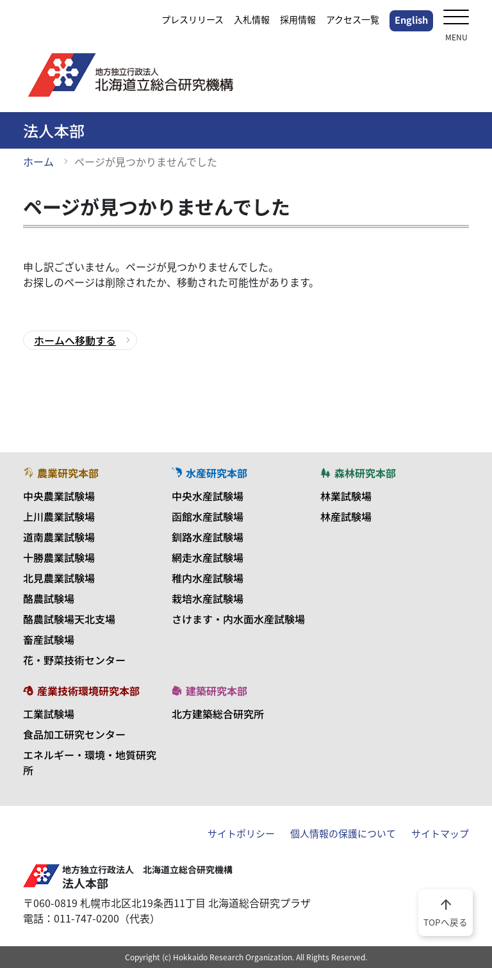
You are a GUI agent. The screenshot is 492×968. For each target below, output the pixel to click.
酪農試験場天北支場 (69, 619)
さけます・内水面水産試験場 (238, 619)
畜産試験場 (48, 639)
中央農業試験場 (59, 496)
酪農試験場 (48, 598)
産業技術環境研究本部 (81, 690)
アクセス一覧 (352, 19)
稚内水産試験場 (207, 578)
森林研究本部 (358, 472)
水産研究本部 (209, 472)
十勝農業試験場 (59, 557)
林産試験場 (346, 516)
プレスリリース (192, 19)
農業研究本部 (61, 472)
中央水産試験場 (207, 496)
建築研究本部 (209, 690)
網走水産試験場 (207, 557)
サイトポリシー (241, 833)
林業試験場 (346, 496)
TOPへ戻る (445, 912)
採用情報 (298, 19)
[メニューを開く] (456, 18)
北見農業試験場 (59, 578)
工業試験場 (48, 713)
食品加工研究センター (74, 734)
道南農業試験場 (59, 537)
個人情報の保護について (343, 833)
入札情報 (252, 19)
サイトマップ (440, 833)
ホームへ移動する (75, 340)
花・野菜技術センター (74, 660)
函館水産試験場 (207, 516)
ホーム (38, 161)
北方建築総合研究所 (218, 713)
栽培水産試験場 (207, 598)
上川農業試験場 (59, 516)
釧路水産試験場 (207, 537)
